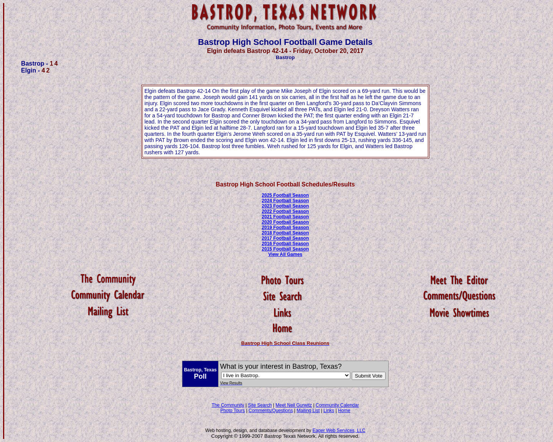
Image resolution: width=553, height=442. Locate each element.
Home (344, 410)
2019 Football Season (285, 227)
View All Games (285, 254)
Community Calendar (337, 405)
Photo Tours (232, 410)
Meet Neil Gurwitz (293, 405)
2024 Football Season (285, 200)
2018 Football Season (285, 233)
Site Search (260, 405)
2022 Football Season (285, 211)
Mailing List (308, 410)
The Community (228, 405)
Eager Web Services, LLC (339, 430)
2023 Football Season (285, 206)
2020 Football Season (285, 222)
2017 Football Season (285, 238)
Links (328, 410)
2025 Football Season (285, 195)
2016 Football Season (285, 243)
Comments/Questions (270, 410)
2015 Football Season (285, 249)
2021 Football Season (285, 216)
